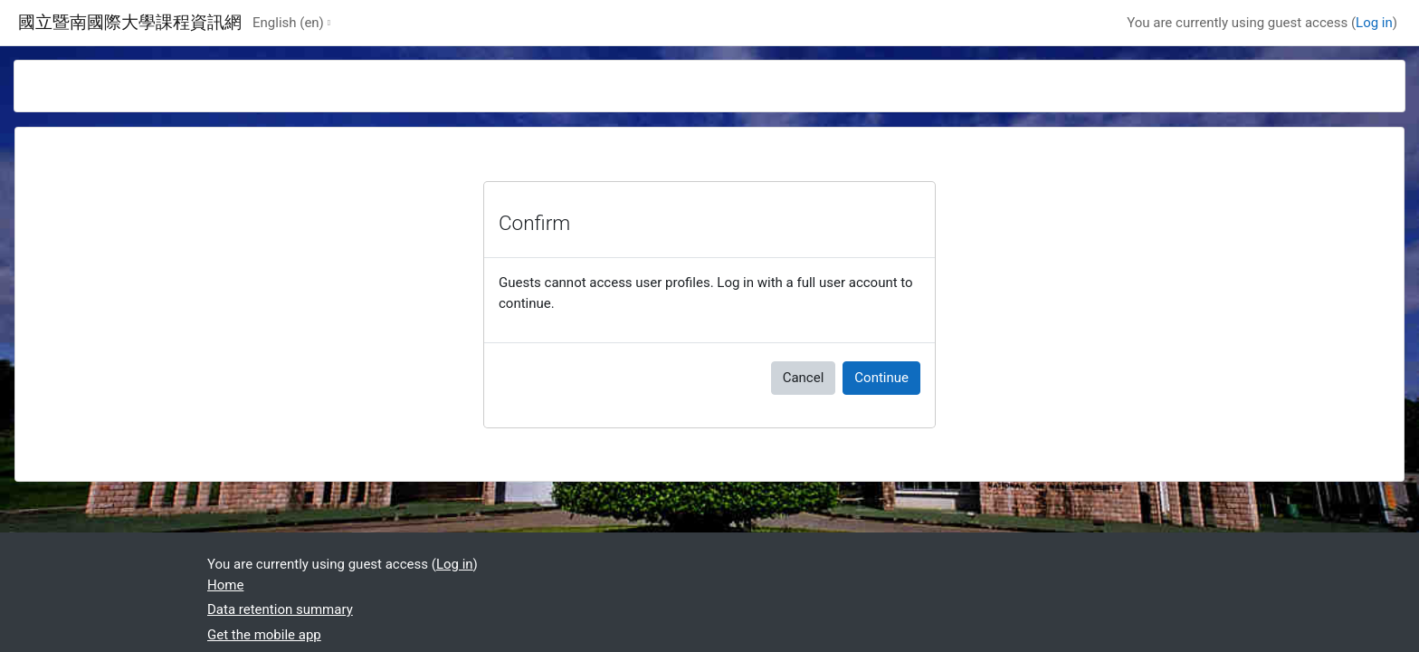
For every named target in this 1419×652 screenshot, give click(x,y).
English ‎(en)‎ (288, 22)
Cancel (803, 377)
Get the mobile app (264, 635)
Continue (881, 377)
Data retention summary (280, 609)
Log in (1374, 22)
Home (225, 585)
